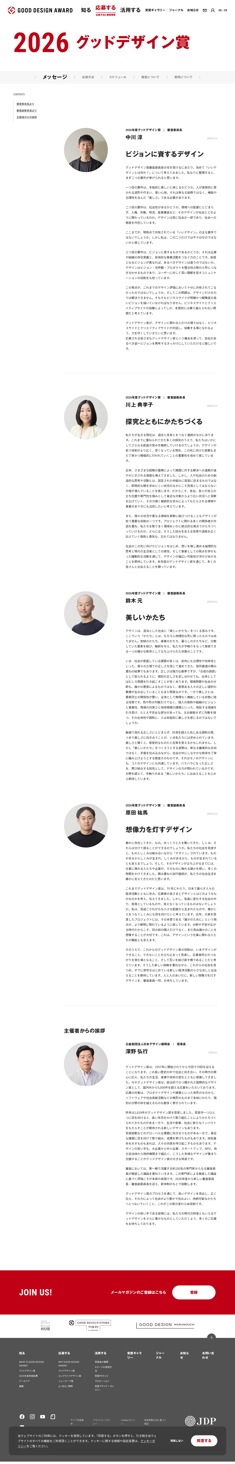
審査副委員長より (27, 113)
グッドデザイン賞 (27, 1373)
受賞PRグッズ (101, 1378)
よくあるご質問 (65, 1388)
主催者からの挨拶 (27, 119)
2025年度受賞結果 (28, 1378)
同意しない (177, 1440)
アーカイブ (24, 1383)
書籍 (21, 1388)
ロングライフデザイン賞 (69, 1378)
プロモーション (102, 1383)
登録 (194, 1295)
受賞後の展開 (101, 1364)
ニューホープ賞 (65, 1383)
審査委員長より (25, 106)
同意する (204, 1441)
